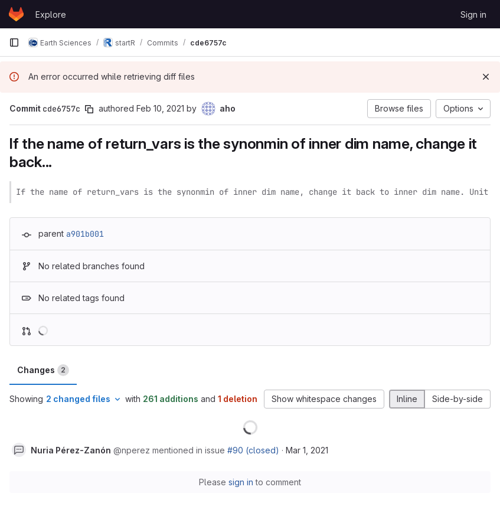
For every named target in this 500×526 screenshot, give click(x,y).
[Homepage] (16, 14)
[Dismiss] (486, 77)
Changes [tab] (43, 370)
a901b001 (85, 233)
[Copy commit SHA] (89, 109)
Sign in (473, 14)
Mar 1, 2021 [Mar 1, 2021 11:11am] (307, 450)
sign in (240, 482)
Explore (50, 14)
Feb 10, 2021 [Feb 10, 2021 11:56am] (160, 108)
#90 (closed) (253, 450)
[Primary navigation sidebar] (14, 42)
